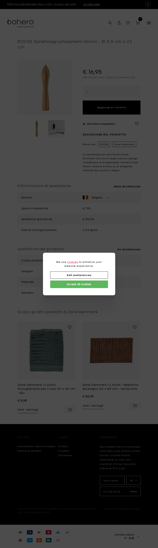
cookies (72, 261)
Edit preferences (79, 275)
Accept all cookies (79, 284)
